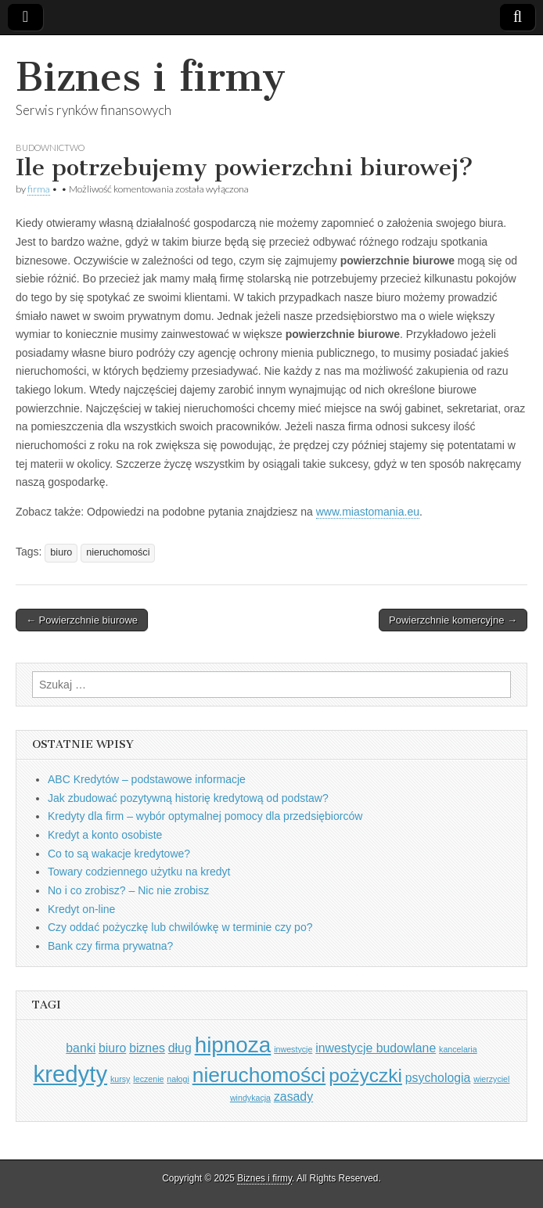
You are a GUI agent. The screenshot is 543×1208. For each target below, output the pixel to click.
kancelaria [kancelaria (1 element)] (458, 1049)
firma (38, 189)
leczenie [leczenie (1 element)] (148, 1079)
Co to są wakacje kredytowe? (119, 853)
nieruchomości (117, 552)
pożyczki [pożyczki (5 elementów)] (365, 1075)
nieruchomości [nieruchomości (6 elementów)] (259, 1075)
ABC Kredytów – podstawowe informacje (147, 779)
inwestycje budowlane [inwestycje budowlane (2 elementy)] (375, 1048)
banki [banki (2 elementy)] (80, 1048)
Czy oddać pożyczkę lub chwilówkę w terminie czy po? (180, 927)
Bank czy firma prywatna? (110, 946)
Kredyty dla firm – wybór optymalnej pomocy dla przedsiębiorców (205, 816)
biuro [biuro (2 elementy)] (112, 1048)
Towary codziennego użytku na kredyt (139, 871)
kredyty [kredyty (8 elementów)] (71, 1074)
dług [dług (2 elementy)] (180, 1048)
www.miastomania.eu (367, 511)
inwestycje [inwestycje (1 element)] (293, 1049)
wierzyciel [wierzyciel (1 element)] (491, 1079)
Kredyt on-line (81, 909)
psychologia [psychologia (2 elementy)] (438, 1077)
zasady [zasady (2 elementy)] (293, 1096)
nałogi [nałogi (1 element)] (178, 1079)
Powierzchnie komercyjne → (453, 620)
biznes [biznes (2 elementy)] (147, 1048)
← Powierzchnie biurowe (82, 620)
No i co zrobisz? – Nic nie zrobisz (128, 890)
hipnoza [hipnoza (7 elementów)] (233, 1045)
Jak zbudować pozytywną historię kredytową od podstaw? (188, 798)
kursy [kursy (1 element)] (120, 1079)
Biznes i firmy (151, 77)
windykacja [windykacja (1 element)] (250, 1097)
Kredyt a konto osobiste (105, 835)
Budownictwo (50, 147)
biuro (61, 552)
